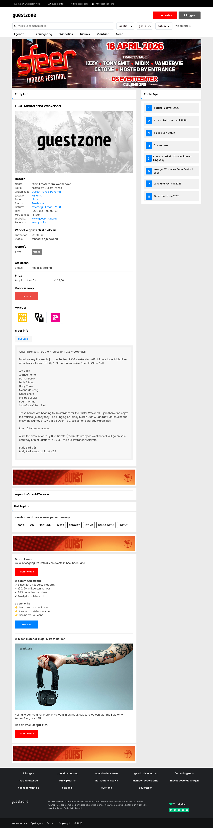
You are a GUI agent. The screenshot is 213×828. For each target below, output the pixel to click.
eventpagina (39, 223)
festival (20, 525)
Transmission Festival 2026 (170, 120)
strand (60, 525)
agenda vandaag (67, 773)
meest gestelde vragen (184, 780)
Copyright (64, 823)
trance (36, 251)
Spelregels (37, 823)
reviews (26, 624)
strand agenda (28, 780)
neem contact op (28, 787)
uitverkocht (45, 525)
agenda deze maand (145, 773)
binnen (36, 199)
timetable (74, 525)
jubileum (123, 525)
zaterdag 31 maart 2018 (46, 207)
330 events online (55, 4)
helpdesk (67, 787)
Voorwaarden (19, 823)
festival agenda (184, 773)
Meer (119, 34)
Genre (145, 26)
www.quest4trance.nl (44, 219)
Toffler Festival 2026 (166, 108)
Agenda (19, 34)
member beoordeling (145, 780)
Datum (164, 26)
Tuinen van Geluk (164, 133)
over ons (106, 787)
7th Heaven (161, 145)
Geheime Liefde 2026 (166, 196)
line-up (89, 525)
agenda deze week (106, 773)
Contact (103, 34)
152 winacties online (78, 4)
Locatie (125, 26)
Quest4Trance (40, 192)
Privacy (51, 823)
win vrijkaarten (67, 780)
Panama (55, 192)
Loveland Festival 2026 (167, 183)
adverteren (145, 787)
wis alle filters (183, 26)
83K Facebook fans (103, 4)
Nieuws (85, 34)
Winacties (66, 34)
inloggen (28, 773)
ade (32, 525)
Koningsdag (42, 34)
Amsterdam (39, 203)
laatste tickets (106, 525)
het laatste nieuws (106, 780)
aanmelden (27, 571)
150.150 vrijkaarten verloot (28, 4)
